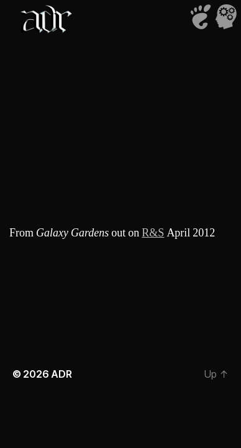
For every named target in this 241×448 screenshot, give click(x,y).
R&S (153, 233)
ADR (61, 374)
